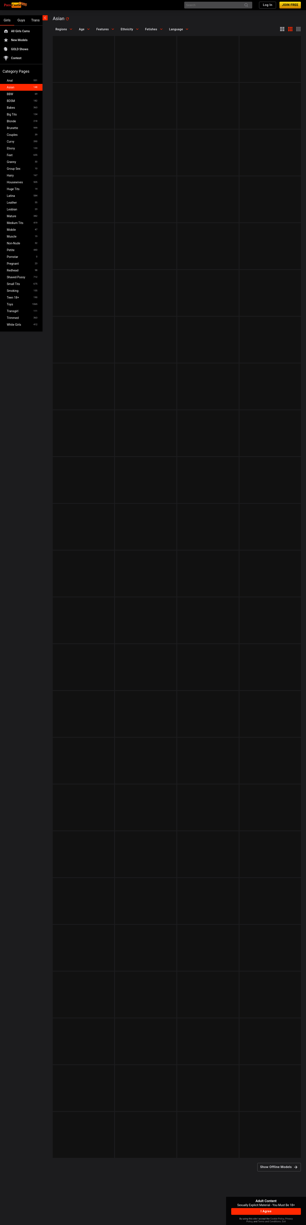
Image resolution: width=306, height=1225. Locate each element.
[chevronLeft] (45, 17)
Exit (284, 1221)
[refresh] (67, 19)
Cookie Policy (277, 1218)
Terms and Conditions (269, 1221)
